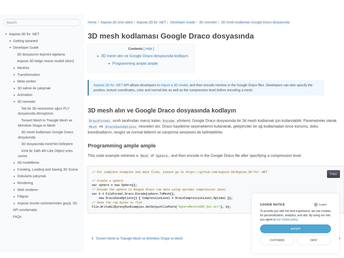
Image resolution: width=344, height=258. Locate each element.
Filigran (22, 196)
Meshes (23, 68)
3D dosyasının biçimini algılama (41, 54)
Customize (277, 240)
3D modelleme (28, 162)
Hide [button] (145, 49)
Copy (315, 179)
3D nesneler (26, 101)
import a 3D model (174, 91)
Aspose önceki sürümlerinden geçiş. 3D (47, 203)
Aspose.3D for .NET (24, 34)
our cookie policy (287, 219)
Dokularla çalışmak (31, 176)
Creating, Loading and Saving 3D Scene (47, 169)
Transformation (28, 74)
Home (92, 22)
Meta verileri (26, 81)
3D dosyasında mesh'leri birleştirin (47, 144)
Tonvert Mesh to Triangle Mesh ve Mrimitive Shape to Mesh (137, 244)
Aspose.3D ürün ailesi (116, 22)
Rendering (25, 183)
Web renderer (27, 189)
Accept (295, 228)
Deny (313, 240)
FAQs (17, 217)
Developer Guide (26, 47)
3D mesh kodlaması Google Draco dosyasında (255, 22)
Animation (24, 95)
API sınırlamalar (25, 210)
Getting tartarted (25, 41)
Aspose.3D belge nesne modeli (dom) (45, 61)
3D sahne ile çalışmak (34, 88)
